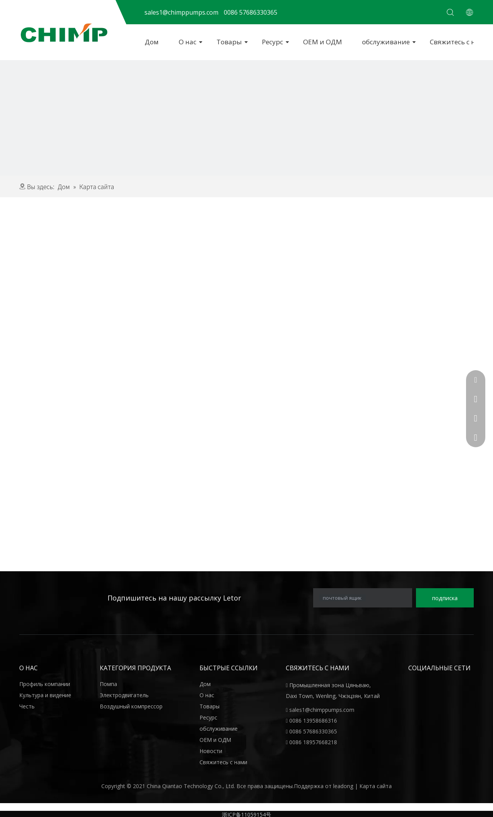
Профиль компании (44, 684)
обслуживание (386, 41)
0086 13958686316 (313, 720)
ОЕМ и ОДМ (322, 41)
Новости (211, 751)
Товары (229, 41)
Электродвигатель (124, 695)
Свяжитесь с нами (223, 762)
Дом (152, 41)
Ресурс (272, 41)
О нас (187, 41)
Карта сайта (375, 786)
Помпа (108, 684)
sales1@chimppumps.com (321, 709)
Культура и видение (45, 695)
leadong (344, 786)
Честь (27, 706)
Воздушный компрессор (131, 706)
